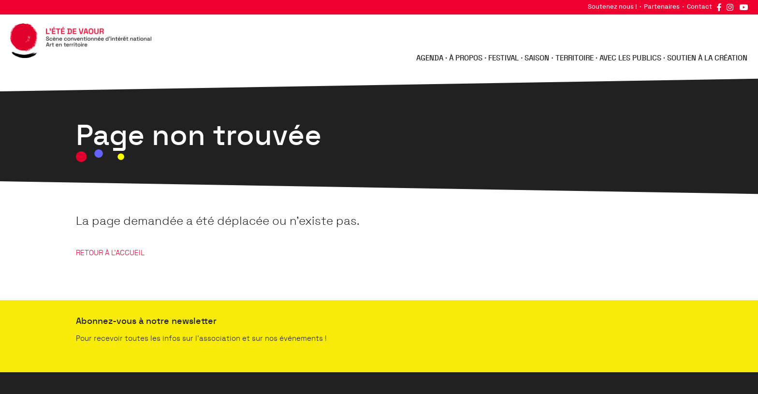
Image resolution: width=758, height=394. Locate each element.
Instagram (730, 7)
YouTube (743, 7)
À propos (465, 58)
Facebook (719, 7)
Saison (537, 58)
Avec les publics (630, 58)
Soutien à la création (707, 58)
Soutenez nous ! (612, 7)
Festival (503, 58)
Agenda (429, 58)
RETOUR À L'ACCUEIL (110, 253)
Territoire (574, 58)
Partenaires (662, 7)
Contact (699, 7)
